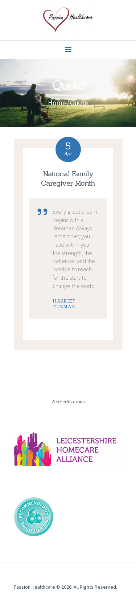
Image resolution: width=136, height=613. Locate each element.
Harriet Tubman (64, 303)
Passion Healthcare (34, 587)
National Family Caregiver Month (68, 178)
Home (57, 102)
